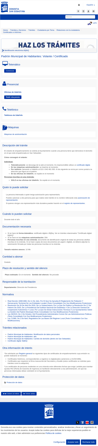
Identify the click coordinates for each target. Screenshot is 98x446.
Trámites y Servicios (18, 30)
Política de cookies (53, 433)
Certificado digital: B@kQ (17, 341)
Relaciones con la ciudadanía (68, 30)
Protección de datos (14, 382)
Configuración (59, 442)
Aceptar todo (73, 442)
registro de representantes (74, 203)
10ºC (91, 23)
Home (5, 30)
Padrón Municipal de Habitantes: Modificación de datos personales (34, 334)
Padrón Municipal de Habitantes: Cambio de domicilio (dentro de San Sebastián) (39, 339)
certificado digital (83, 165)
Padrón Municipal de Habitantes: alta (22, 336)
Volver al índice (11, 394)
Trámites (31, 30)
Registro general (25, 353)
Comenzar (10, 71)
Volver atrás (29, 394)
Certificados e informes (12, 32)
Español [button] (91, 5)
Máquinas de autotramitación (15, 134)
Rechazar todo (88, 442)
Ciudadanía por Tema (45, 30)
